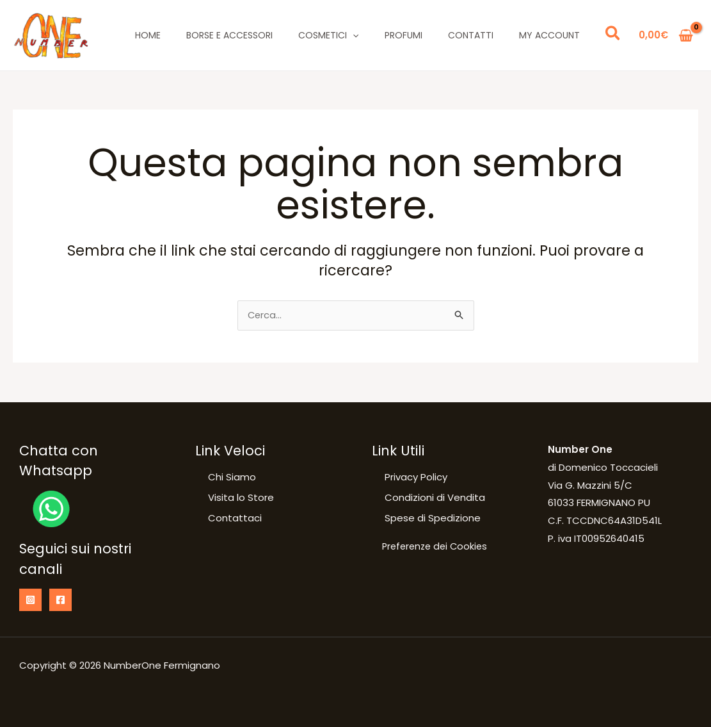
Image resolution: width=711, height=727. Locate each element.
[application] (352, 35)
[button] (613, 35)
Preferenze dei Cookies (437, 548)
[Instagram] (30, 600)
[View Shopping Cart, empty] (666, 36)
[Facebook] (60, 600)
